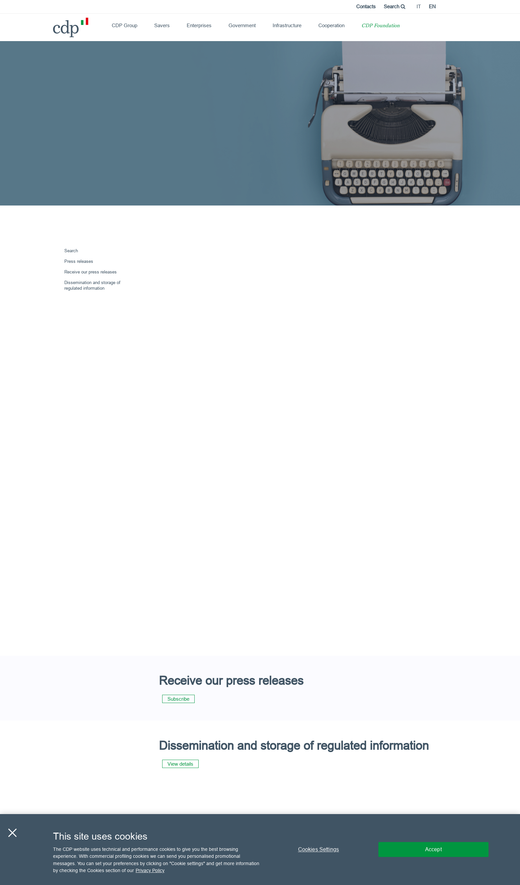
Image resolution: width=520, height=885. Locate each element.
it (419, 6)
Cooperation (331, 25)
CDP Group (124, 25)
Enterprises (199, 25)
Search (394, 6)
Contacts (366, 6)
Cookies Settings (318, 849)
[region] (260, 849)
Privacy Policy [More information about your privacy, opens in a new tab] (150, 870)
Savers (162, 25)
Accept (433, 849)
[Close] (12, 832)
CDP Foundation (380, 26)
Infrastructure (287, 25)
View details (180, 764)
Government (242, 25)
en (432, 6)
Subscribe (178, 699)
